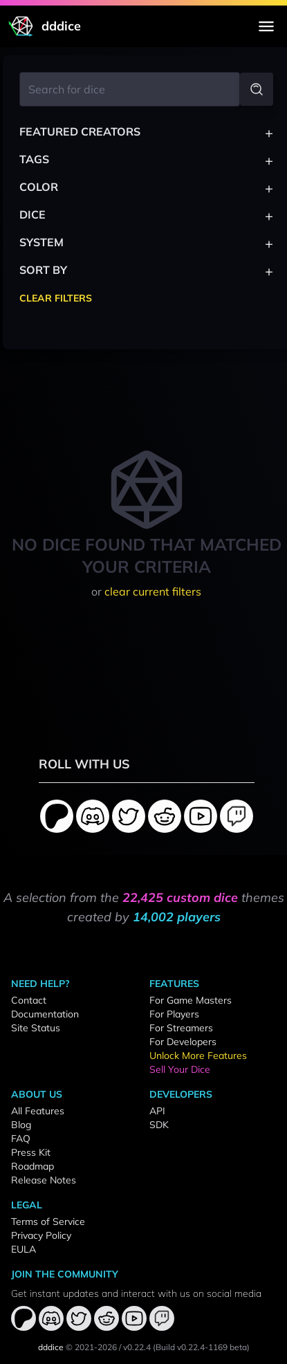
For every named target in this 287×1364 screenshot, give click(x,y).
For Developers (182, 1041)
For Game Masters (190, 1000)
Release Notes (43, 1180)
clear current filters (152, 591)
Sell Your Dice (179, 1069)
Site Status (35, 1028)
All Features (37, 1111)
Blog (21, 1124)
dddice (51, 1347)
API (157, 1111)
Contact (28, 1000)
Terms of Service (48, 1221)
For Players (174, 1014)
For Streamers (181, 1028)
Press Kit (30, 1152)
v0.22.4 (137, 1347)
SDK (159, 1124)
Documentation (45, 1014)
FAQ (20, 1138)
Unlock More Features (198, 1055)
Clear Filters (55, 298)
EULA (23, 1249)
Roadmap (32, 1166)
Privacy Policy (41, 1235)
